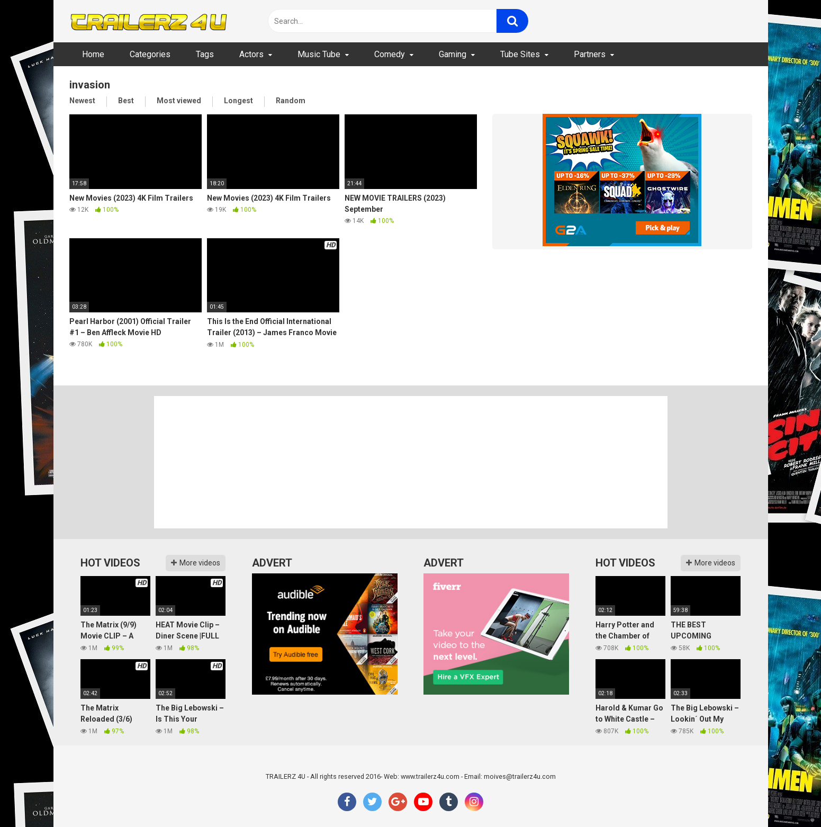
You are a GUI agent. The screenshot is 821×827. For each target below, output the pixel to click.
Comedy (389, 54)
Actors (251, 54)
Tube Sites (520, 54)
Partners (590, 54)
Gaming (452, 54)
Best (126, 100)
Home (93, 54)
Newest (82, 100)
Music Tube (318, 54)
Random (290, 100)
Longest (238, 100)
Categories (150, 54)
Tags (205, 54)
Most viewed (179, 100)
